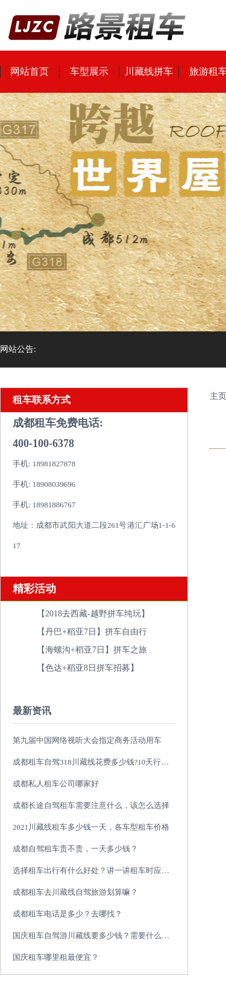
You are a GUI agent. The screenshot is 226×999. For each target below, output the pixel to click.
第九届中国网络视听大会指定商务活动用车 (87, 740)
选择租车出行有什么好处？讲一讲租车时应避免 (95, 870)
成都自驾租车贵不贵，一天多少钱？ (75, 848)
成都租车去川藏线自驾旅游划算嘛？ (75, 892)
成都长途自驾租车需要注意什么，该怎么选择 (91, 805)
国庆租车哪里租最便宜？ (56, 957)
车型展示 (89, 71)
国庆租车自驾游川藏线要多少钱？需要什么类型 (95, 935)
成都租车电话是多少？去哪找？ (67, 913)
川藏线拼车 (149, 71)
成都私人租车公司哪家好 (56, 783)
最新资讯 (32, 711)
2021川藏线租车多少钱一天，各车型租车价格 (91, 826)
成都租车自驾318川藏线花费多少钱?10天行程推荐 (98, 761)
